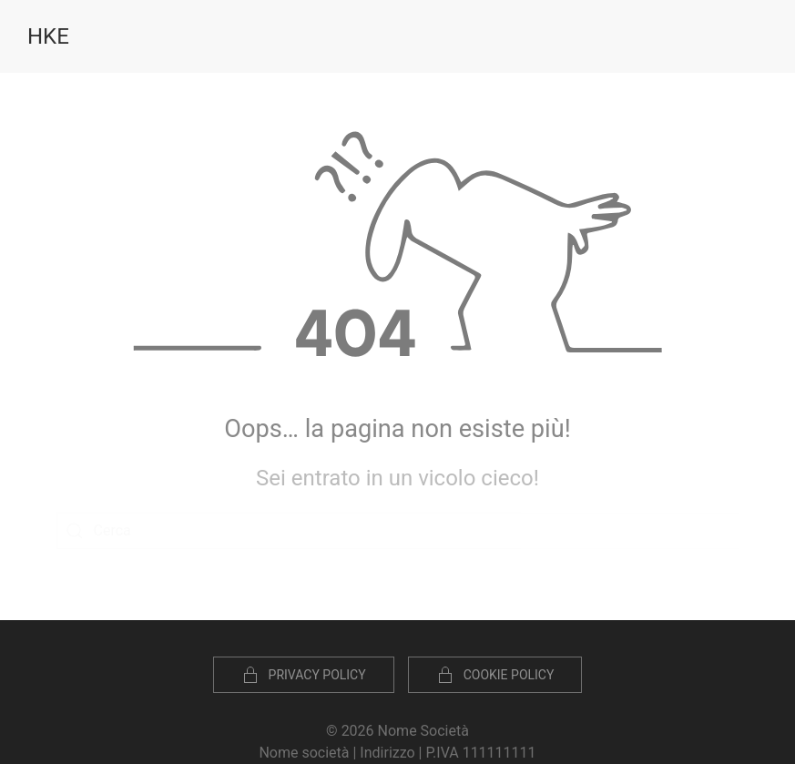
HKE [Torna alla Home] (48, 36)
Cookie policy (495, 675)
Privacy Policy (303, 675)
